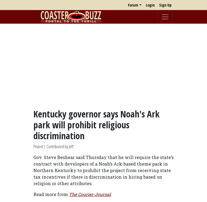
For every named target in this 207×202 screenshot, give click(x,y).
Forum (133, 5)
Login (150, 5)
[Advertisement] (103, 66)
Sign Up (165, 5)
